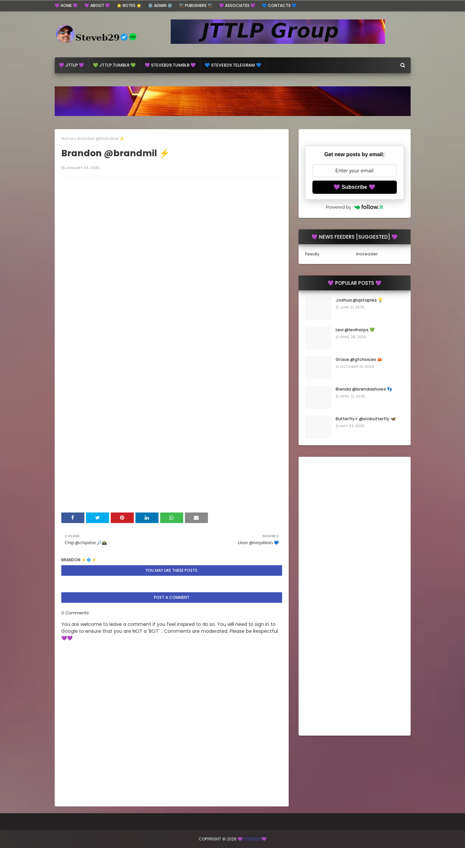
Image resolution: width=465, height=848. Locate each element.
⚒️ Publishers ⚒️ (196, 5)
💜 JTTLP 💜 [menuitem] (71, 65)
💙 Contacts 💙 (279, 5)
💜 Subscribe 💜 (354, 187)
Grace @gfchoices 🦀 (358, 359)
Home (67, 138)
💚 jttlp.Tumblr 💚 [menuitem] (114, 65)
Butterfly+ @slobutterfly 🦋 (365, 419)
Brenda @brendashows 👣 (363, 389)
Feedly (312, 254)
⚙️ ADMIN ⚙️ (160, 5)
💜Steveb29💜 (252, 839)
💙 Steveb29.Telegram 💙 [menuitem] (233, 65)
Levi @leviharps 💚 (355, 330)
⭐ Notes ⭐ (129, 5)
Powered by (354, 207)
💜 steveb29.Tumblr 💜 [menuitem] (170, 65)
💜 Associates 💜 (237, 5)
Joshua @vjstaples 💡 (359, 300)
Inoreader (367, 254)
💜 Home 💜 (66, 5)
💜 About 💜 (97, 5)
